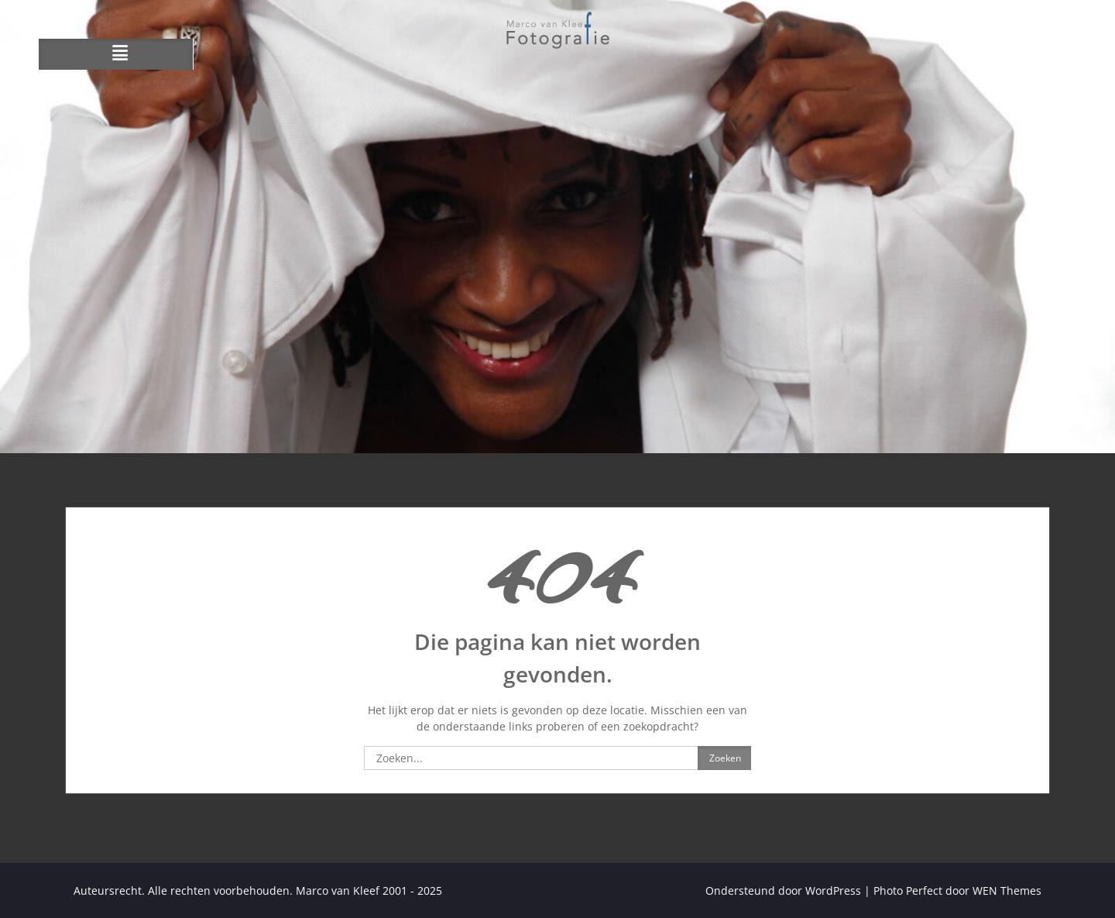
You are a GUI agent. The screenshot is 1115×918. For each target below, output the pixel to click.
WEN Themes (1007, 890)
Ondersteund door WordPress (783, 890)
